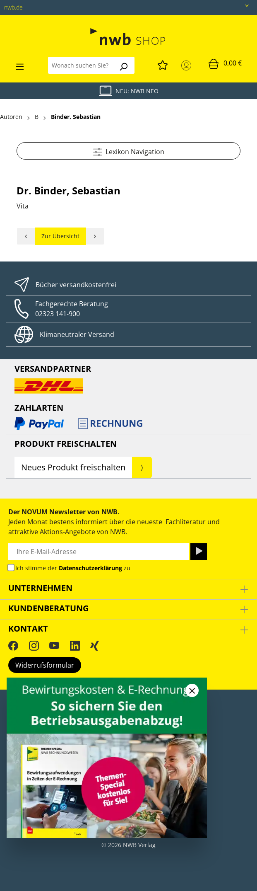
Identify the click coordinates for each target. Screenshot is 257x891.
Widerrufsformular (44, 665)
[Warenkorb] (225, 63)
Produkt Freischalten (65, 443)
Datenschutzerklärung (90, 568)
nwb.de (13, 7)
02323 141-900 (57, 313)
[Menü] (19, 65)
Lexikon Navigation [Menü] (128, 150)
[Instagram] (34, 645)
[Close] (192, 690)
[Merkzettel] (162, 64)
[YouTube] (54, 645)
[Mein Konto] (188, 65)
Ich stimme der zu (72, 568)
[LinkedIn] (75, 645)
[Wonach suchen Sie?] (80, 65)
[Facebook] (13, 645)
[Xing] (94, 645)
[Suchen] (123, 65)
